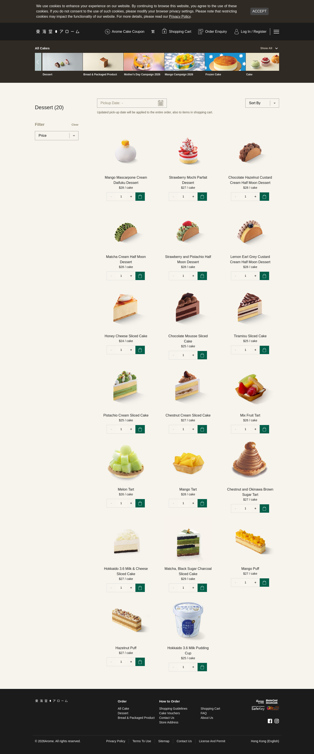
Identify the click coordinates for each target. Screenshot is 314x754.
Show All (269, 48)
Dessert (123, 713)
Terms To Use (141, 741)
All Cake (123, 708)
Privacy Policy (179, 16)
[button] (176, 31)
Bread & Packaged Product (136, 717)
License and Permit (212, 741)
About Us (207, 717)
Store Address (168, 722)
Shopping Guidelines (173, 708)
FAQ (204, 713)
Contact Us (166, 717)
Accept (260, 11)
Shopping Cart (210, 708)
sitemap (163, 741)
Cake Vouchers (169, 713)
